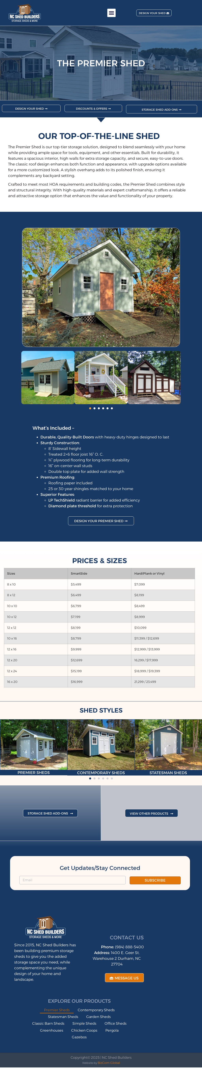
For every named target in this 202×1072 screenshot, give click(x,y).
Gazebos (111, 1041)
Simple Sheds (102, 1027)
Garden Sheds (101, 1020)
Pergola (85, 1041)
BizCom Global (109, 1067)
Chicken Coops (53, 1041)
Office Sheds (61, 1034)
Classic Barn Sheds (61, 1027)
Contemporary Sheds (98, 1013)
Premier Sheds (53, 1013)
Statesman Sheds (60, 1020)
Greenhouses (96, 1034)
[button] (111, 13)
